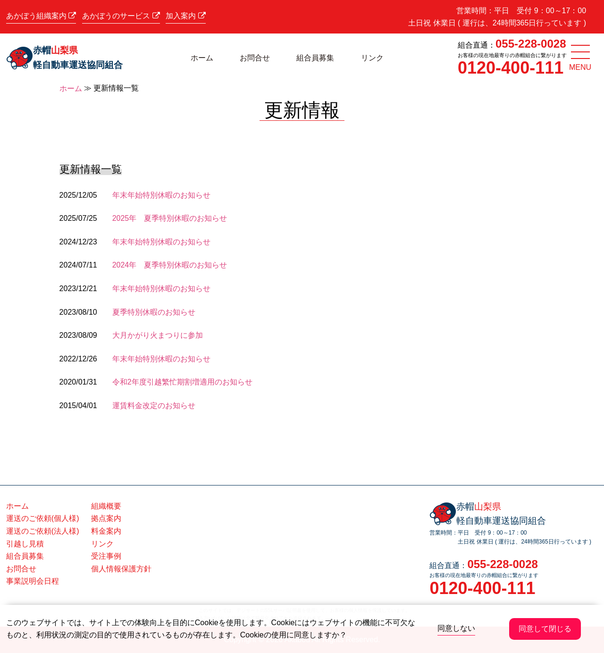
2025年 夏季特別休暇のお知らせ (169, 218)
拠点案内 (106, 518)
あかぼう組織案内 (41, 16)
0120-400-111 (510, 67)
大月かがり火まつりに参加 (157, 335)
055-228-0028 (530, 43)
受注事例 (106, 556)
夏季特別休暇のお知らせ (153, 312)
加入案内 (185, 16)
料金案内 (106, 531)
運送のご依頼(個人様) (42, 518)
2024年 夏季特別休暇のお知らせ (169, 265)
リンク (372, 58)
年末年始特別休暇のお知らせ (161, 195)
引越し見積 (25, 544)
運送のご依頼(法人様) (42, 531)
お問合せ (255, 58)
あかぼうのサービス (120, 16)
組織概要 (106, 506)
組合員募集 (315, 58)
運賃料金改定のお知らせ (153, 406)
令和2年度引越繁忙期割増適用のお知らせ (182, 382)
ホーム (202, 58)
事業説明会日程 (32, 581)
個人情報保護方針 (121, 569)
